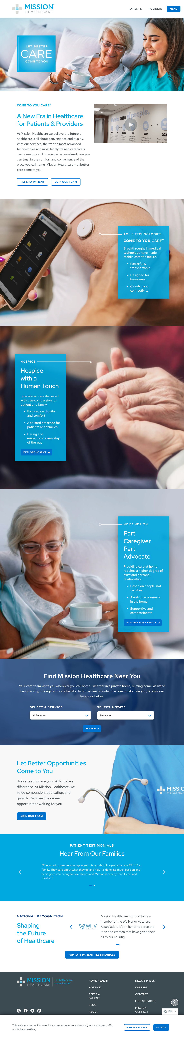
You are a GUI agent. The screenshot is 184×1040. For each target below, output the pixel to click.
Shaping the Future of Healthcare (36, 933)
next (165, 872)
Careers (141, 987)
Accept (161, 1027)
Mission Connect (142, 1009)
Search (91, 728)
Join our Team (66, 182)
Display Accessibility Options (174, 1003)
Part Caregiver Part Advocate (137, 545)
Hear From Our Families (92, 853)
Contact (141, 994)
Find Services (145, 1001)
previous (21, 872)
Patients (135, 8)
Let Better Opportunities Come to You (51, 767)
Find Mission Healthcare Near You (92, 676)
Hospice (95, 987)
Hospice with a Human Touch (40, 378)
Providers (154, 8)
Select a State (111, 707)
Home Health (98, 980)
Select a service (46, 707)
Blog (92, 1005)
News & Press (145, 980)
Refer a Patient (32, 182)
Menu (174, 8)
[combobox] (170, 1011)
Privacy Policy (137, 1027)
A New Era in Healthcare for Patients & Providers (50, 120)
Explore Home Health (141, 622)
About (93, 1011)
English (175, 1011)
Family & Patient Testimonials (92, 954)
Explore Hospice (35, 452)
